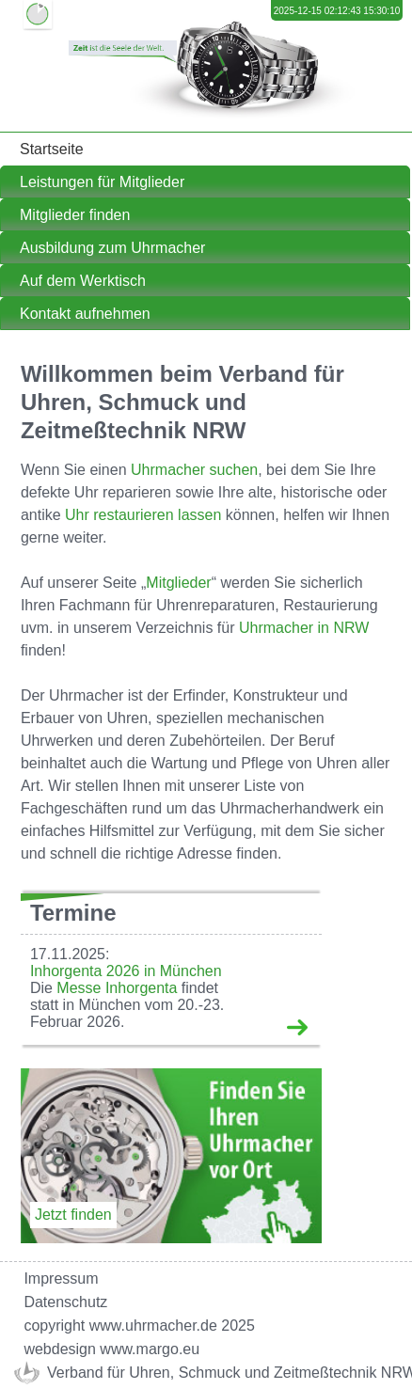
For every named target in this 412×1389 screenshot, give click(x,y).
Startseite (52, 149)
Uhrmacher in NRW (304, 628)
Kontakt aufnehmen (85, 314)
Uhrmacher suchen (194, 470)
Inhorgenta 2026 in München (126, 971)
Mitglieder (178, 583)
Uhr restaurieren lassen (143, 515)
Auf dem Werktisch (83, 281)
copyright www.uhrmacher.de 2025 (139, 1326)
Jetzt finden (73, 1215)
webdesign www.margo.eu (111, 1349)
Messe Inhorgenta (116, 988)
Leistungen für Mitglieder (102, 182)
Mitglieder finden (75, 215)
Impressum (61, 1278)
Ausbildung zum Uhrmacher (112, 248)
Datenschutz (65, 1302)
